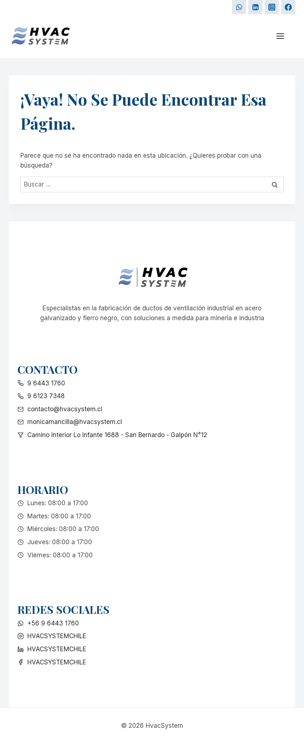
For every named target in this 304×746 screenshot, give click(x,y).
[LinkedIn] (255, 7)
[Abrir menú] (284, 36)
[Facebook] (288, 7)
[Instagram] (272, 7)
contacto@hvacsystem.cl (64, 409)
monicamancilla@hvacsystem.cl (74, 421)
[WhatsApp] (239, 7)
